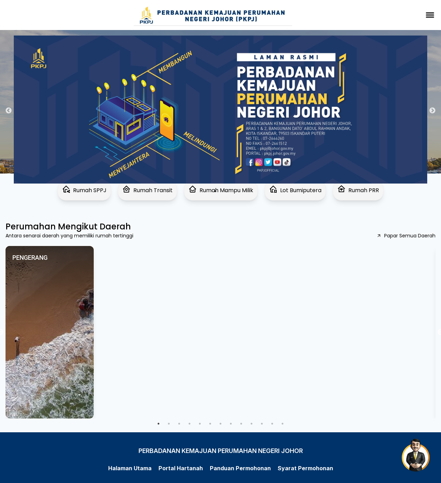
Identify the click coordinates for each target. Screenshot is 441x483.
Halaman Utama (130, 468)
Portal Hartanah (180, 468)
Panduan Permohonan (240, 468)
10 (251, 423)
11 (261, 423)
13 (282, 423)
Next (432, 110)
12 (272, 423)
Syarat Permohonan (305, 468)
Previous (8, 110)
